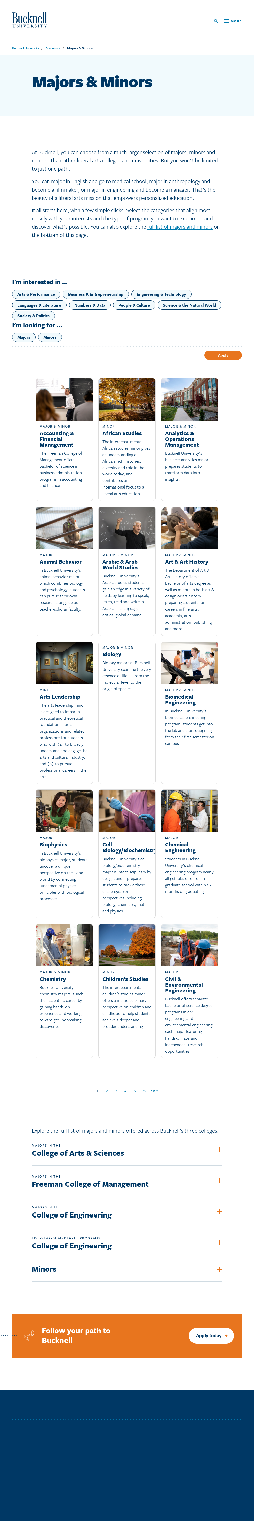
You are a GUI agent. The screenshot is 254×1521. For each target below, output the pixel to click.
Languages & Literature (39, 305)
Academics (52, 48)
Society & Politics (33, 316)
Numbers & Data (89, 305)
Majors (23, 337)
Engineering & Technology (161, 294)
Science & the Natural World (189, 305)
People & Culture (134, 305)
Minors (50, 337)
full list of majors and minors (180, 226)
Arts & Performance (36, 294)
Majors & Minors (80, 48)
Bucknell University (25, 48)
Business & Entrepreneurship (95, 294)
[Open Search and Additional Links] (228, 21)
